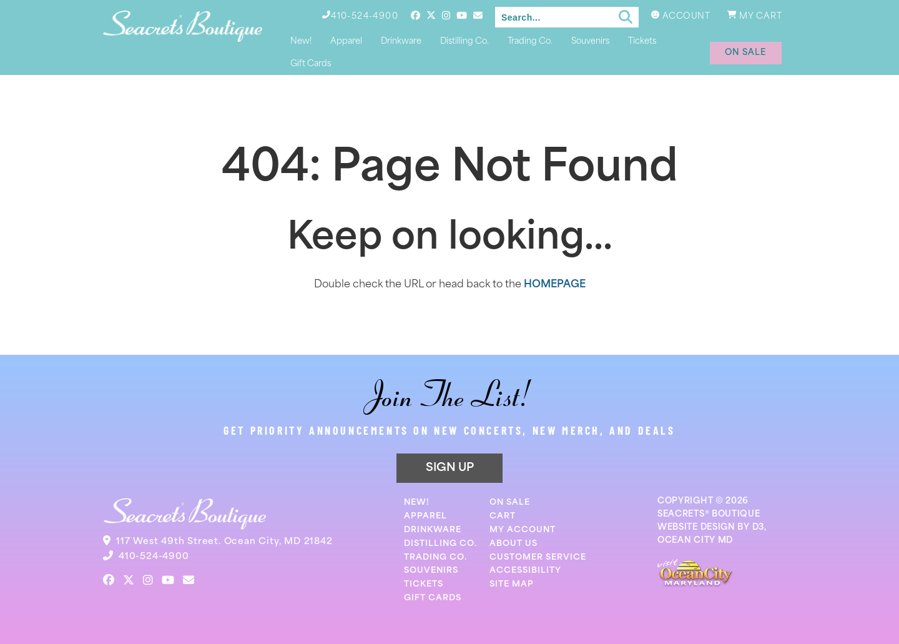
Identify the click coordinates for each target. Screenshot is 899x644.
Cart (502, 516)
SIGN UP (450, 468)
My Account (522, 530)
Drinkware (401, 41)
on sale (746, 53)
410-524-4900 (154, 557)
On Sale (509, 502)
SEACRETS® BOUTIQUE (708, 514)
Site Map (511, 584)
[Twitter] (431, 15)
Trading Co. (530, 41)
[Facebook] (415, 15)
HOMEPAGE (555, 285)
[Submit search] (625, 17)
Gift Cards (310, 64)
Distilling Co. (464, 41)
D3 (758, 527)
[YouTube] (461, 15)
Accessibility (525, 571)
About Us (513, 544)
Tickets (642, 41)
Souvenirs (590, 41)
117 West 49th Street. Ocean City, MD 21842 (224, 542)
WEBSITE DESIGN (696, 527)
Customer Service (537, 557)
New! (301, 41)
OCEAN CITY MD (695, 541)
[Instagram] (446, 15)
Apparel (346, 41)
